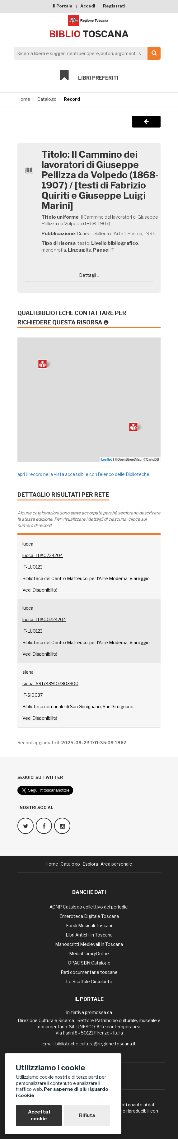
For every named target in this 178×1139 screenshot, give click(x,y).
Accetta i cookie (39, 1115)
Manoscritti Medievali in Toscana (89, 944)
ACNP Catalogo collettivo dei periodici (89, 906)
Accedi (87, 5)
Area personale (116, 864)
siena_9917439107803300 (50, 683)
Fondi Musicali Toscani (89, 925)
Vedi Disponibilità (40, 590)
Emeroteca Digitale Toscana (89, 916)
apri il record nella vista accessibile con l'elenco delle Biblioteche (83, 474)
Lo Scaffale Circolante (89, 981)
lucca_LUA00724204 (44, 619)
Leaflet (106, 459)
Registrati (114, 5)
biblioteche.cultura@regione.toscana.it (95, 1043)
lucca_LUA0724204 (42, 555)
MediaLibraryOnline (89, 953)
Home (23, 99)
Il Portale (63, 5)
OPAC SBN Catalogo (89, 962)
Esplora (90, 864)
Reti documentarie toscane (89, 972)
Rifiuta (87, 1115)
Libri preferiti (89, 75)
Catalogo (47, 99)
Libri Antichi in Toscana (89, 934)
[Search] (85, 53)
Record (72, 99)
